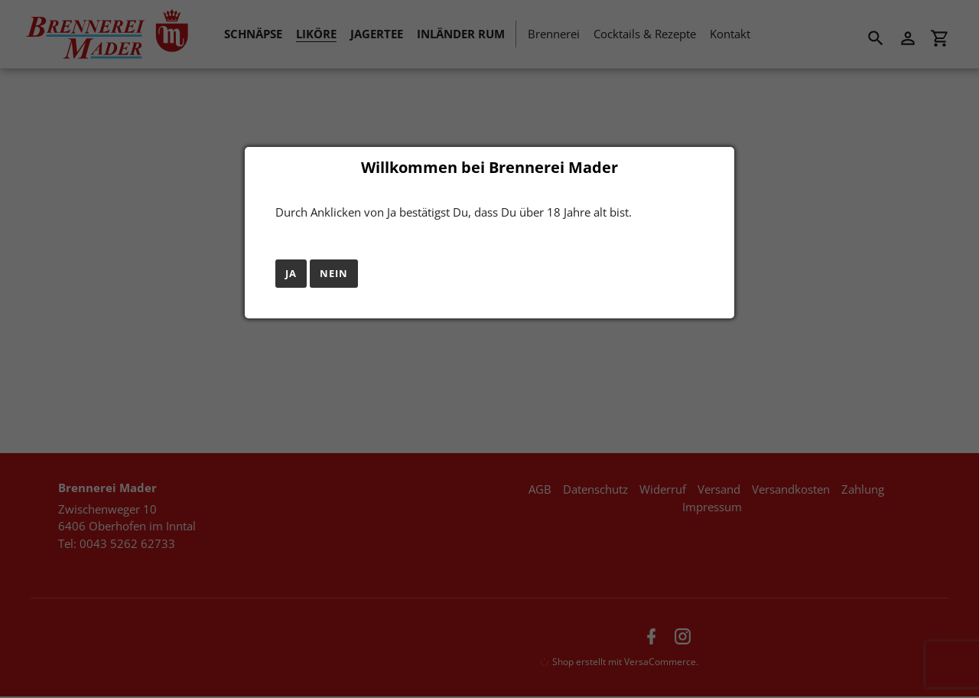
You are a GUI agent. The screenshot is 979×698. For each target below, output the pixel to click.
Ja (291, 273)
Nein (334, 273)
